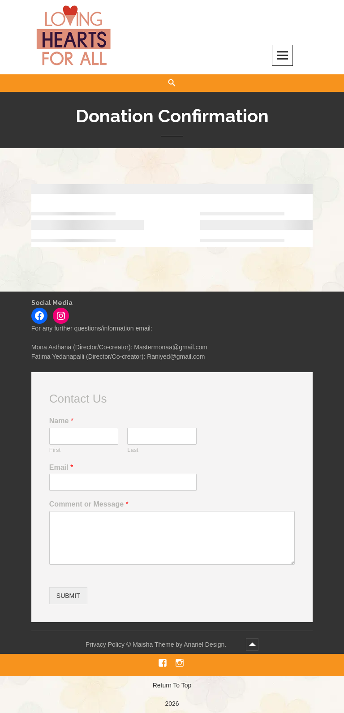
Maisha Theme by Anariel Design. (180, 644)
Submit (68, 595)
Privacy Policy (105, 644)
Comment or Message (89, 504)
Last (132, 450)
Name (61, 421)
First (54, 450)
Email (61, 467)
